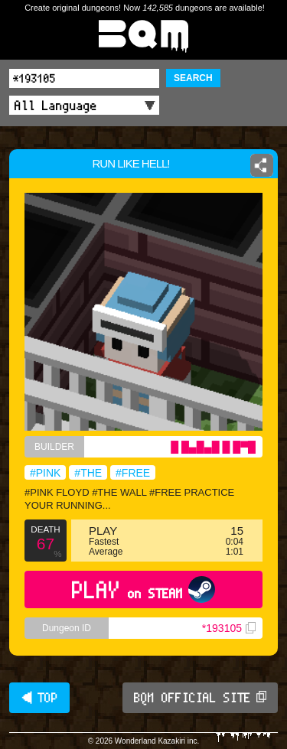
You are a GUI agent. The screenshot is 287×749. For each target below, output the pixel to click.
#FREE (133, 473)
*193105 (229, 628)
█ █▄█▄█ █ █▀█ (213, 447)
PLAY (143, 589)
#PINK (45, 473)
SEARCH (193, 78)
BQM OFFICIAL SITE (200, 697)
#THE (88, 473)
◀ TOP (39, 697)
